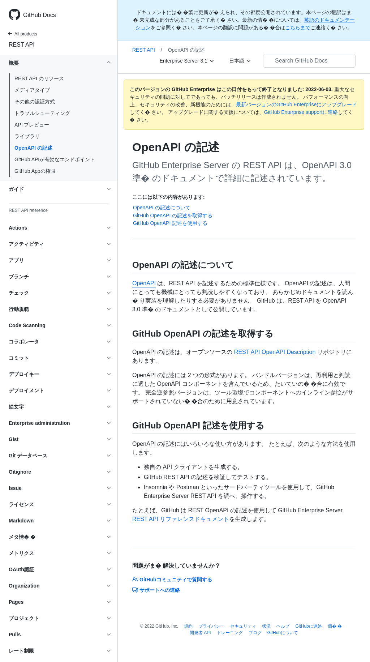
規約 (188, 626)
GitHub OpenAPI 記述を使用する (170, 223)
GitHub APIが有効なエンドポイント (54, 159)
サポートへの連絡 (156, 590)
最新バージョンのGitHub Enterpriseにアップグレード (296, 104)
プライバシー (211, 626)
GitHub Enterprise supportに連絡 (301, 112)
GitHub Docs (39, 15)
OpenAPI (144, 283)
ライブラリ (27, 136)
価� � (335, 626)
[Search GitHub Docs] (309, 61)
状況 (266, 626)
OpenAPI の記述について (161, 207)
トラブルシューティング (42, 113)
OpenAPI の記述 (33, 148)
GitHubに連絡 (308, 626)
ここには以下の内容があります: (168, 197)
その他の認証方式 (34, 101)
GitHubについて (282, 632)
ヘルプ (282, 626)
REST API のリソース (39, 78)
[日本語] (240, 60)
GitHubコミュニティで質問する (172, 579)
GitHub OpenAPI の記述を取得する (172, 215)
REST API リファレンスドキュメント (180, 519)
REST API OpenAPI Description (275, 352)
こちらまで (297, 27)
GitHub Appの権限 (35, 171)
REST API (22, 45)
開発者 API (200, 632)
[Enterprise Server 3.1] (187, 60)
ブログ (255, 632)
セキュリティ (243, 626)
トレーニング (230, 632)
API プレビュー (31, 125)
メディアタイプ (32, 90)
